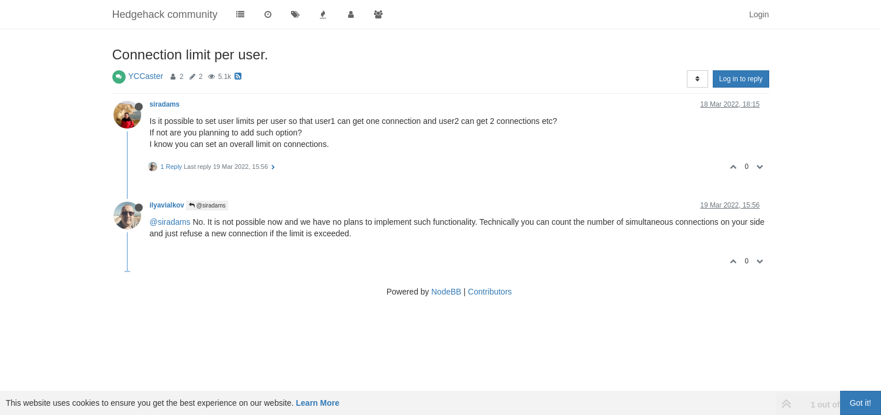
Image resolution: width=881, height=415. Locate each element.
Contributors (490, 291)
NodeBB (446, 291)
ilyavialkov (167, 205)
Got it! (860, 403)
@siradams (207, 205)
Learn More (317, 403)
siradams (165, 104)
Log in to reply (740, 79)
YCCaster (146, 76)
